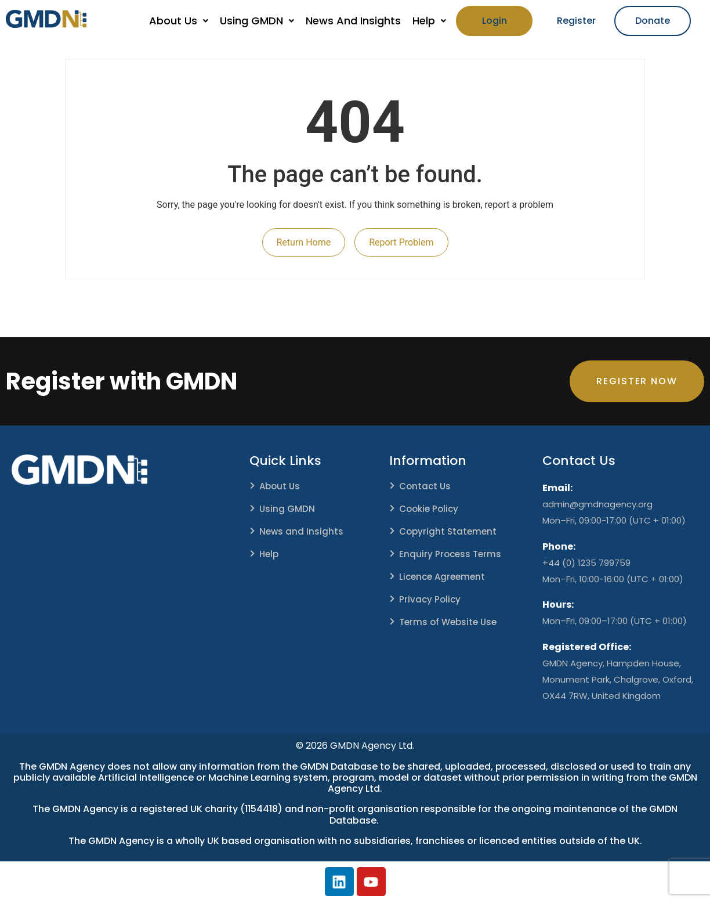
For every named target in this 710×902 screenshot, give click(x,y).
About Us (178, 20)
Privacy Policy (430, 599)
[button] (178, 21)
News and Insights (301, 531)
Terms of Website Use (448, 622)
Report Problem (401, 242)
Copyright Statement (448, 531)
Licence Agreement (442, 577)
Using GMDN (257, 20)
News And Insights (353, 20)
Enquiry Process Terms (450, 554)
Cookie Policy (428, 509)
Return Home (304, 242)
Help (429, 20)
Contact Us (425, 486)
